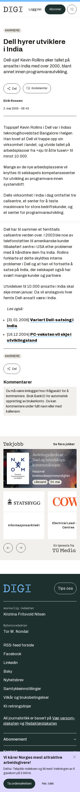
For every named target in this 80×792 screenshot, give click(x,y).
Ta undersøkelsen (19, 783)
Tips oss (65, 588)
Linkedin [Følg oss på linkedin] (10, 663)
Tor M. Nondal (15, 631)
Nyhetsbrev (13, 680)
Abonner (55, 9)
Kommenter (36, 88)
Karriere (12, 30)
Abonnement (40, 739)
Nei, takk (48, 783)
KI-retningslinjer (17, 706)
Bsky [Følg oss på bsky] (7, 671)
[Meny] (72, 9)
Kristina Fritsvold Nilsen (24, 614)
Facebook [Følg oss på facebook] (12, 654)
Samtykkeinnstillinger (22, 689)
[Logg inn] (35, 9)
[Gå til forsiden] (13, 9)
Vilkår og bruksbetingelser (26, 697)
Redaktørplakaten (41, 723)
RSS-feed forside (18, 645)
